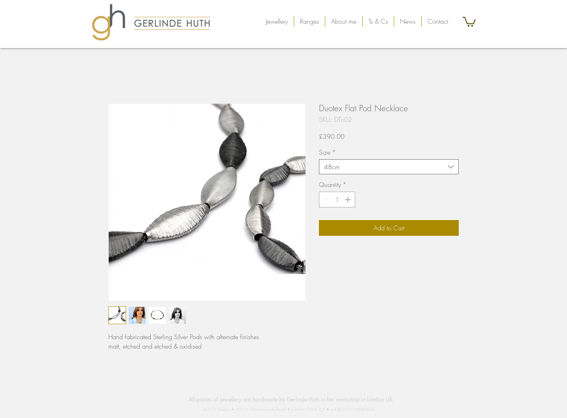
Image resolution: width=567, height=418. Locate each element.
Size (327, 152)
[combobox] (389, 166)
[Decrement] (325, 199)
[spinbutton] (337, 199)
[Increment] (348, 199)
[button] (277, 21)
